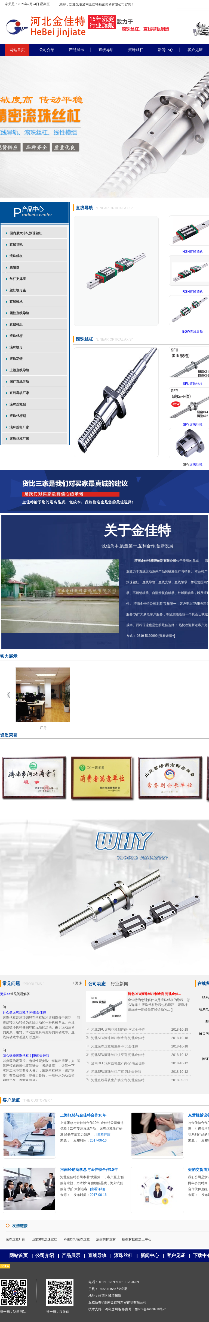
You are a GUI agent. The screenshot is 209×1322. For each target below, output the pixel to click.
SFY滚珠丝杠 (192, 424)
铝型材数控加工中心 (136, 1239)
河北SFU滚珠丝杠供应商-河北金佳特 (118, 1055)
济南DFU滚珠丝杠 (77, 1239)
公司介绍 (44, 1255)
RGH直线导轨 (193, 292)
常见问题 (11, 983)
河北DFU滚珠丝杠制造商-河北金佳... (154, 994)
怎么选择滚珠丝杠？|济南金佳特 (26, 1058)
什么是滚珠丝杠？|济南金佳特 (24, 1015)
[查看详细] (103, 1134)
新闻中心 (149, 1255)
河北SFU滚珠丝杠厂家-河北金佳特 (116, 1072)
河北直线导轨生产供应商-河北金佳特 (118, 1080)
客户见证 (11, 1100)
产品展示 (71, 1255)
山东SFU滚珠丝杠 (44, 1239)
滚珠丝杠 (84, 339)
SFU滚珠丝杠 (192, 384)
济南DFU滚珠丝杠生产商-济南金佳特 (118, 1063)
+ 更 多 (77, 983)
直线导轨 (84, 207)
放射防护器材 (106, 1239)
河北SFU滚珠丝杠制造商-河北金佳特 (118, 1038)
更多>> (5, 994)
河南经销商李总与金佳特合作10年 (89, 1169)
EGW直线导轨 (192, 331)
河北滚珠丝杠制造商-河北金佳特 (114, 1046)
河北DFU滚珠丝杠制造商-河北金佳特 (118, 1029)
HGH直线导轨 (193, 252)
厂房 (43, 728)
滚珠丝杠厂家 (15, 1239)
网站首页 (18, 1255)
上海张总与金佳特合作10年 (83, 1115)
